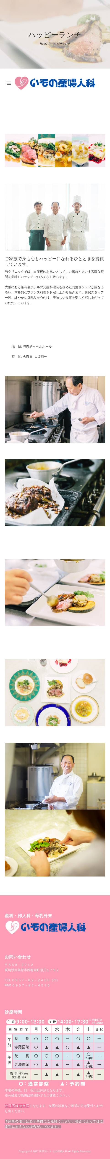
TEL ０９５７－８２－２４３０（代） (32, 980)
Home (43, 43)
